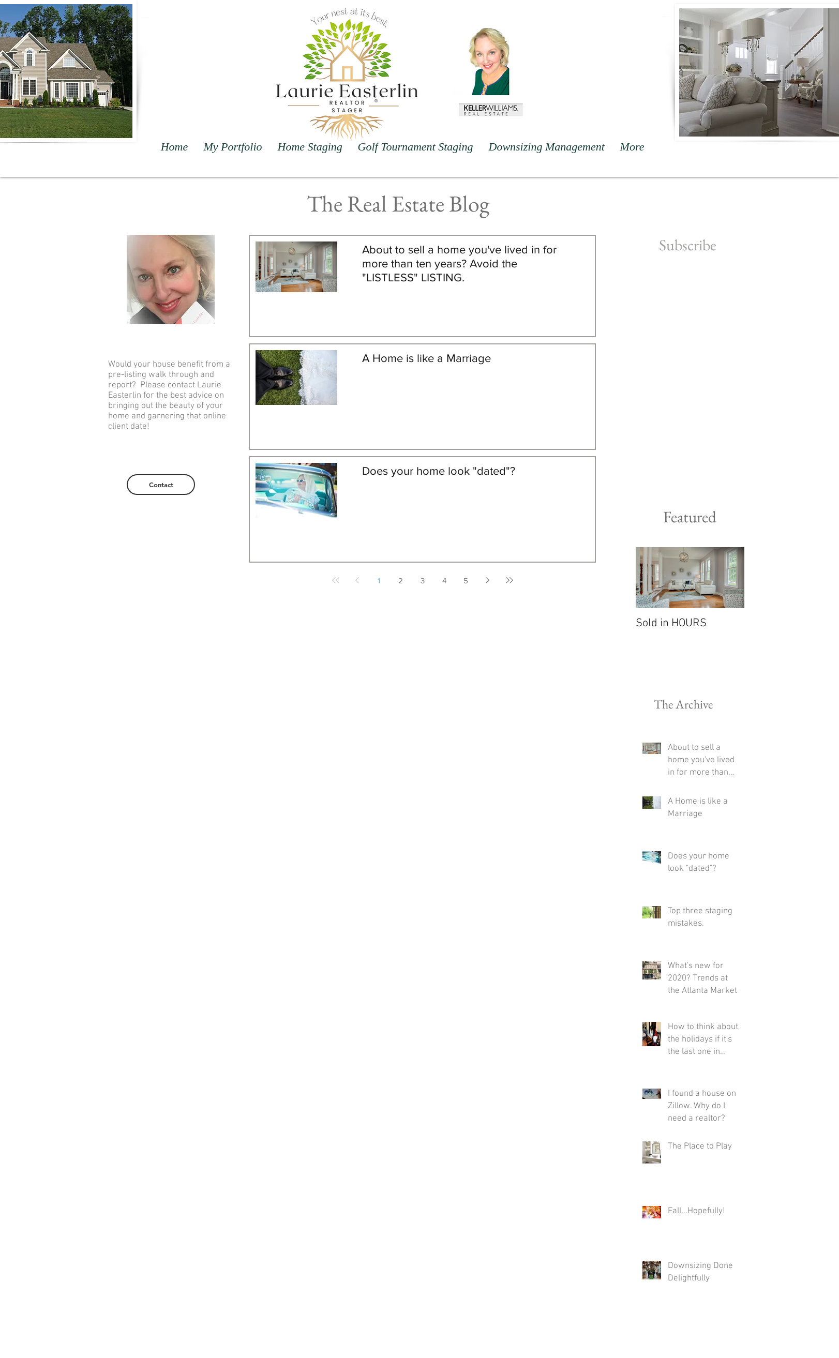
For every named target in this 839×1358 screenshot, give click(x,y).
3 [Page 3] (423, 580)
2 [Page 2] (400, 580)
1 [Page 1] (379, 580)
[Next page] (487, 580)
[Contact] (161, 484)
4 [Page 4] (444, 580)
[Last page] (509, 580)
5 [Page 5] (465, 580)
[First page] (335, 580)
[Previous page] (357, 580)
